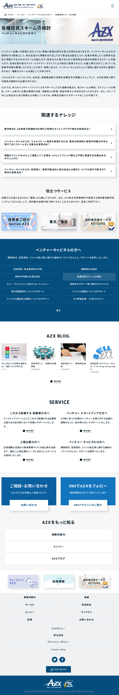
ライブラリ (86, 612)
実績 (86, 597)
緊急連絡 (58, 635)
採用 (29, 620)
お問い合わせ (86, 620)
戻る (58, 310)
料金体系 (86, 605)
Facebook (62, 660)
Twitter (55, 660)
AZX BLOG (60, 670)
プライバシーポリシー (58, 642)
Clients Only (58, 650)
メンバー (29, 612)
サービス (30, 605)
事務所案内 (30, 597)
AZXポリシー (58, 629)
